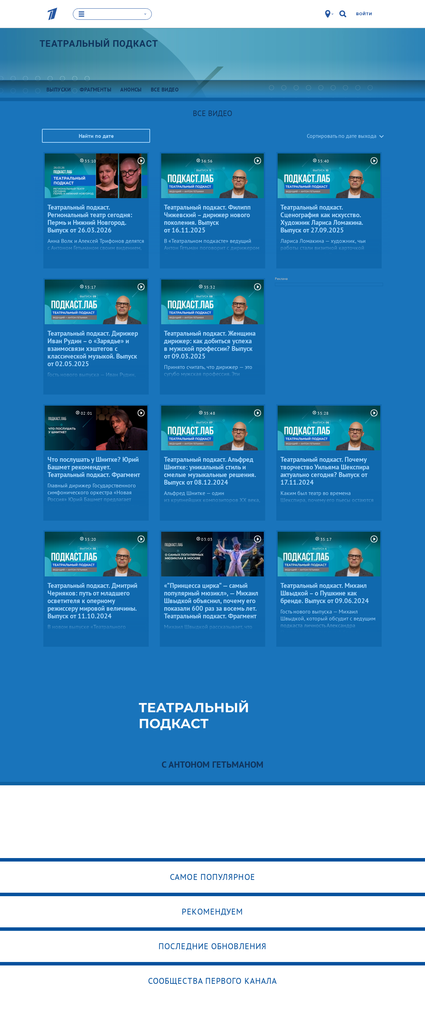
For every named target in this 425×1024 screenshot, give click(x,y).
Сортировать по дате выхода (341, 135)
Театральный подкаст (99, 43)
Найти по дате (96, 135)
